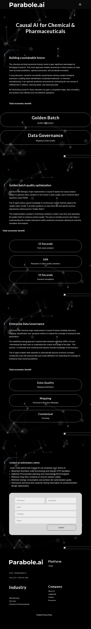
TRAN (50, 566)
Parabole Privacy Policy (44, 615)
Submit (57, 528)
